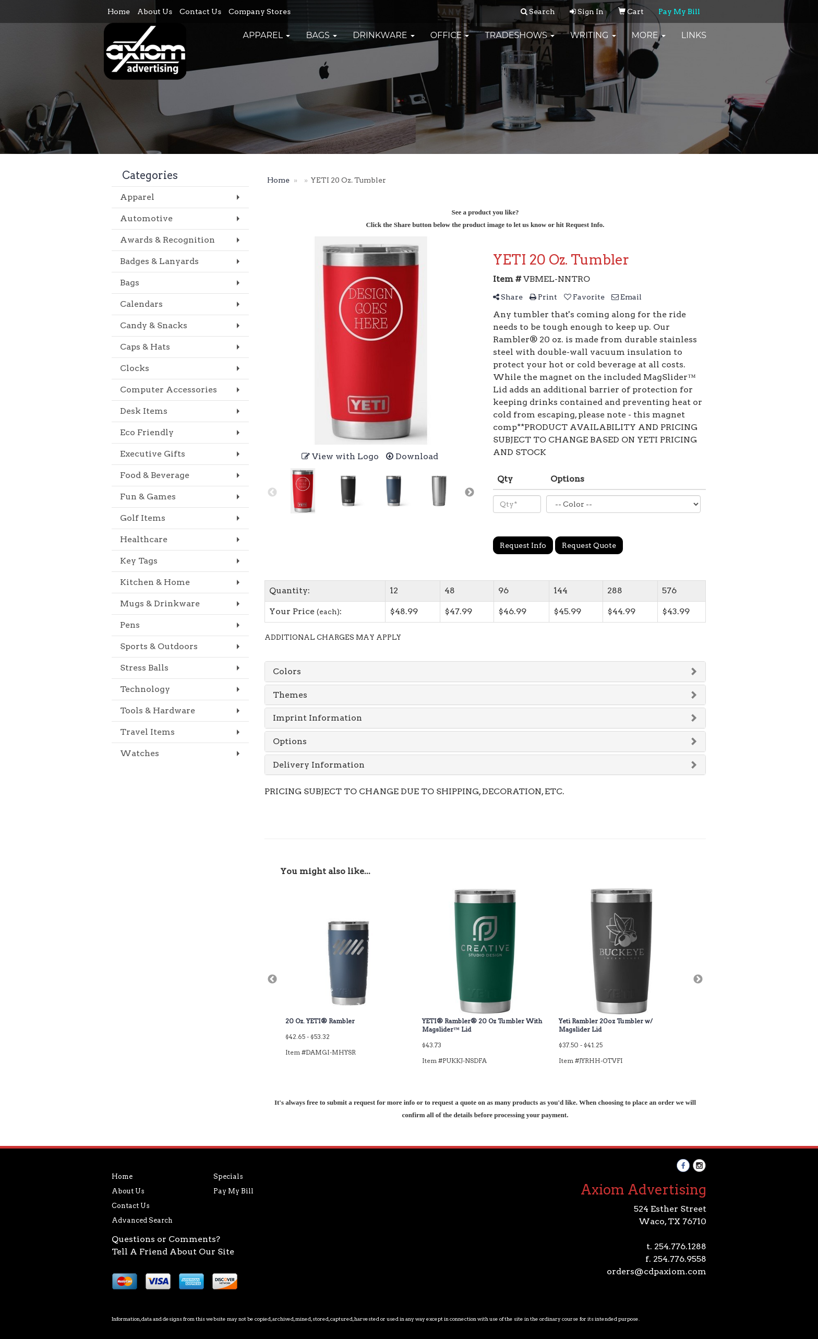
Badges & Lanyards (159, 261)
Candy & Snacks (153, 325)
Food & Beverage (154, 475)
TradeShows (520, 41)
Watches (139, 753)
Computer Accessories (168, 389)
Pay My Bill (233, 1191)
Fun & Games (148, 496)
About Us (154, 11)
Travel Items (147, 732)
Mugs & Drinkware (160, 603)
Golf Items (142, 518)
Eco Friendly (147, 432)
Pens (130, 625)
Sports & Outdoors (159, 646)
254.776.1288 (680, 1246)
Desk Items (143, 411)
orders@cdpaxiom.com (656, 1271)
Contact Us (200, 11)
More (649, 41)
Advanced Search (142, 1220)
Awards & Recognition (167, 240)
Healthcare (143, 539)
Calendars (141, 304)
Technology (145, 689)
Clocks (134, 368)
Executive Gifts (152, 454)
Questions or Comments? (166, 1239)
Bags (321, 41)
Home (118, 11)
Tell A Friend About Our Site (173, 1252)
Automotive (146, 218)
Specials (228, 1176)
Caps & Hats (145, 347)
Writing (593, 41)
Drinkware (384, 41)
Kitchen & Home (155, 582)
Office (450, 41)
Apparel (266, 41)
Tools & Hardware (157, 710)
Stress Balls (144, 668)
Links (693, 41)
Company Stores (259, 11)
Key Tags (139, 561)
